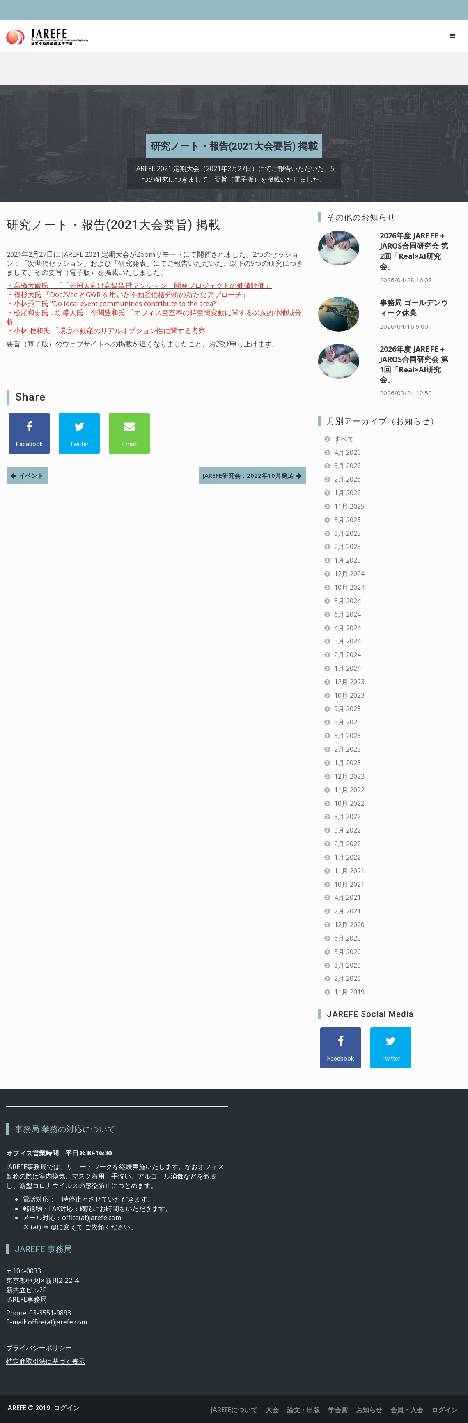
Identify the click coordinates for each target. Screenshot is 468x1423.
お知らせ (369, 1409)
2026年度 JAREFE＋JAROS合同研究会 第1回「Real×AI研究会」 (414, 364)
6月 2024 (347, 614)
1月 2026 (347, 492)
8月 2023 (347, 721)
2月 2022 (347, 843)
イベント (31, 475)
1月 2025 (347, 560)
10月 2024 (349, 587)
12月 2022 (349, 776)
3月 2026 (347, 465)
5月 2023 (347, 735)
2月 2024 (347, 654)
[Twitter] (79, 433)
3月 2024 (347, 641)
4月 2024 (347, 627)
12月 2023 (349, 681)
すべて (344, 438)
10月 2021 (349, 884)
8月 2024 (347, 600)
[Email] (129, 433)
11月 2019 (349, 991)
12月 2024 (349, 573)
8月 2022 (347, 816)
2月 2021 (347, 911)
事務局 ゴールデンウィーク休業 (414, 308)
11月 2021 (349, 870)
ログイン (66, 1407)
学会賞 (338, 1409)
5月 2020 (347, 951)
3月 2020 (347, 965)
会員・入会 (406, 1409)
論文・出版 (303, 1409)
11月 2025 (349, 506)
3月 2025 (347, 533)
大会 (272, 1409)
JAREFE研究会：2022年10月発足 (248, 475)
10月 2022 (349, 803)
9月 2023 (347, 708)
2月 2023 (347, 749)
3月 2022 (347, 830)
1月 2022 (347, 857)
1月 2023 (347, 762)
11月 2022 (349, 789)
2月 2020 (347, 978)
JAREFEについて (234, 1409)
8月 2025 (347, 519)
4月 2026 (347, 452)
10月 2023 (349, 695)
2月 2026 (347, 479)
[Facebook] (29, 433)
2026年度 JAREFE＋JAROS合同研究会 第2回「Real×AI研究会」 (414, 251)
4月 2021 (347, 897)
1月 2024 (347, 668)
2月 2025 (347, 546)
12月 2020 (349, 924)
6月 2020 (347, 938)
